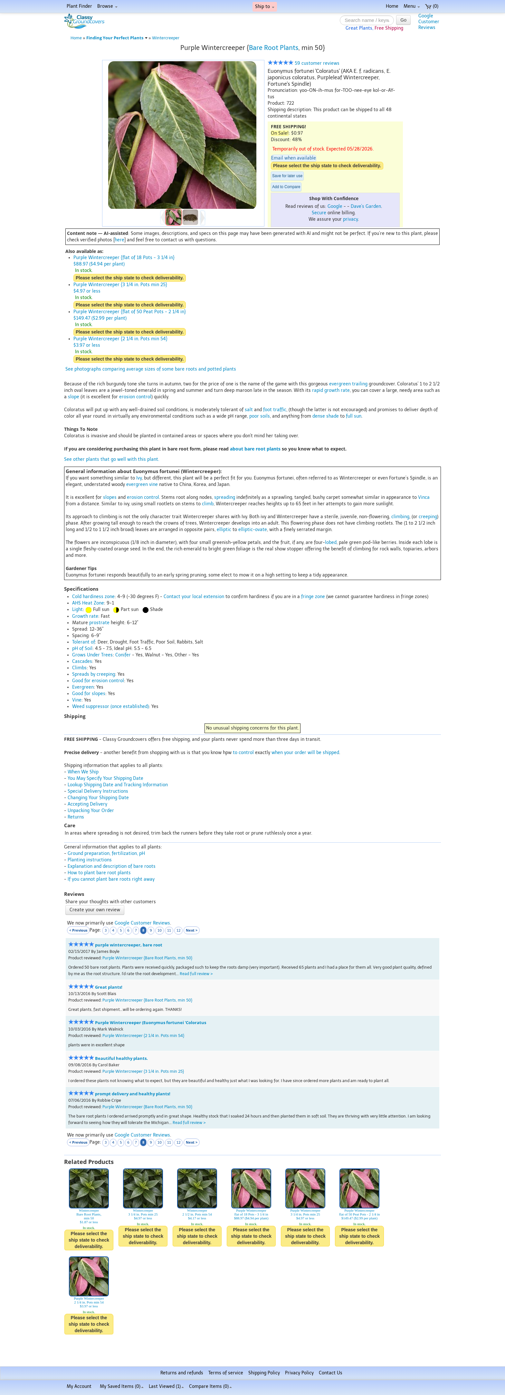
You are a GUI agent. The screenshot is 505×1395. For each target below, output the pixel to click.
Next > (191, 930)
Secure (319, 213)
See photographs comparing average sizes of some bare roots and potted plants (150, 369)
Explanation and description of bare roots (112, 866)
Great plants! (108, 987)
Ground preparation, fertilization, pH (106, 853)
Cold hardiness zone (93, 596)
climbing (400, 516)
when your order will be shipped (305, 752)
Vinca (424, 497)
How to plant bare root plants (99, 873)
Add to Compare (286, 187)
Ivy (139, 478)
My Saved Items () (122, 1386)
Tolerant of (83, 642)
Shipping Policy (264, 1373)
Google (335, 206)
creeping (428, 516)
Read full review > (196, 973)
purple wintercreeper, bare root (128, 945)
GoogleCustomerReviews (428, 21)
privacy (350, 219)
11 (169, 930)
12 (178, 930)
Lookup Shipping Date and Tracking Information (118, 785)
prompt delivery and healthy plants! (132, 1094)
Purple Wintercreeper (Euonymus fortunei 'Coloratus (150, 1022)
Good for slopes (88, 693)
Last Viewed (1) (166, 1386)
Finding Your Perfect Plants (117, 38)
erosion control (135, 397)
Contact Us (330, 1373)
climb (208, 504)
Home (392, 6)
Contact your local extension (194, 596)
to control (243, 752)
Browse (107, 6)
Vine (76, 700)
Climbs (79, 668)
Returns (76, 817)
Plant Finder (79, 6)
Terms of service (225, 1373)
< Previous (78, 930)
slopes (110, 497)
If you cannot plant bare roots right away (111, 879)
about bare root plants (255, 449)
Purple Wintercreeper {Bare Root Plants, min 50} (147, 957)
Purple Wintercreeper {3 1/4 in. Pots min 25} (143, 1071)
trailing (359, 384)
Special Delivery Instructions (98, 791)
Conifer (123, 655)
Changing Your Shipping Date (98, 797)
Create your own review (95, 910)
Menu (412, 6)
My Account (79, 1386)
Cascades (82, 661)
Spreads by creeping (93, 674)
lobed (331, 542)
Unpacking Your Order (91, 810)
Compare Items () (210, 1386)
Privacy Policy (299, 1373)
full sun (353, 416)
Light (77, 609)
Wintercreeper (165, 37)
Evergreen (83, 687)
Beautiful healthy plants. (121, 1058)
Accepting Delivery (87, 804)
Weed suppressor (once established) (110, 706)
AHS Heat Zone (88, 603)
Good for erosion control (98, 680)
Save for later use (287, 176)
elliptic (224, 529)
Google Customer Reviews (142, 923)
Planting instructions (90, 860)
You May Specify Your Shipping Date (105, 778)
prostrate (99, 622)
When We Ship (83, 772)
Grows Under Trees (92, 655)
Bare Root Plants (273, 48)
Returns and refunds (181, 1373)
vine (153, 484)
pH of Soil (82, 648)
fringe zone (313, 596)
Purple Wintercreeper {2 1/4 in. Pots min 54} (143, 1035)
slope (73, 397)
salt (249, 409)
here (119, 240)
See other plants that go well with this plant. (111, 459)
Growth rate (85, 616)
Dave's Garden (366, 206)
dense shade (325, 416)
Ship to (264, 6)
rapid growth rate (331, 390)
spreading (224, 497)
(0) (431, 6)
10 (159, 930)
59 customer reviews (303, 63)
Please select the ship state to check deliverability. (327, 165)
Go (403, 20)
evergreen (340, 384)
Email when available (293, 158)
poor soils (259, 416)
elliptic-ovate (252, 529)
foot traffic (274, 409)
